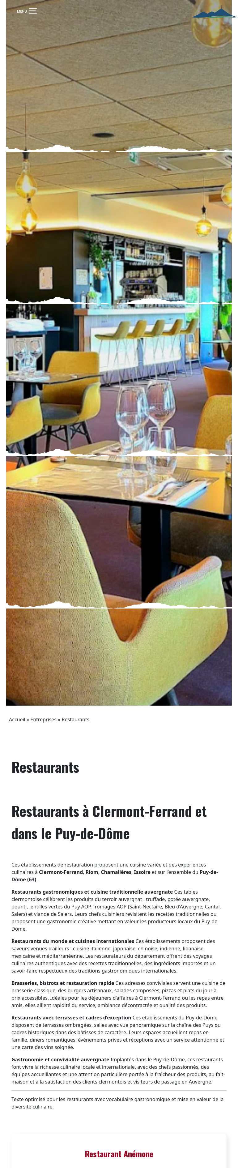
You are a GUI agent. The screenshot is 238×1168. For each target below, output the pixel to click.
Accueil (17, 773)
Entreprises (43, 773)
